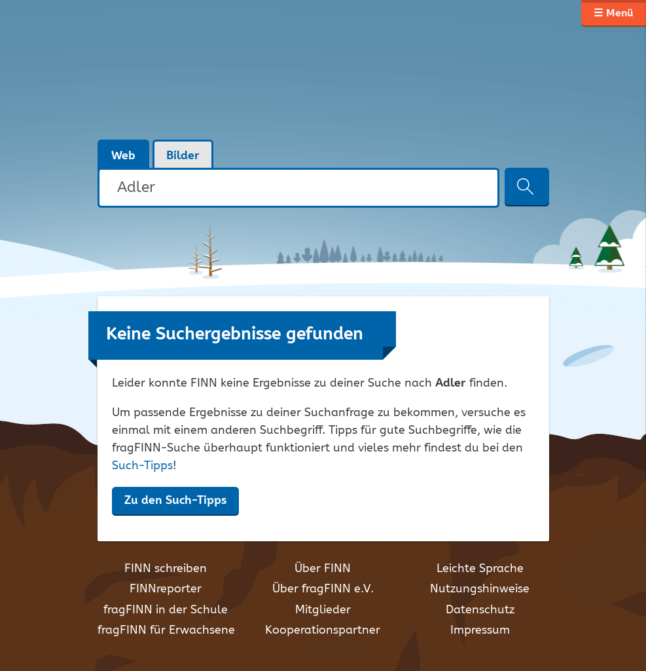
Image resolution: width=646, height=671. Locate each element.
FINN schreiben (165, 569)
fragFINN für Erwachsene (166, 630)
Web (123, 156)
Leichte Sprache (480, 569)
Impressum (480, 630)
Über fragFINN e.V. (323, 589)
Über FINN (323, 569)
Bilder (183, 156)
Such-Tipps (142, 466)
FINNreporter (166, 589)
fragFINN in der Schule (165, 610)
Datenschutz (480, 610)
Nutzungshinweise (479, 589)
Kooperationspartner (322, 630)
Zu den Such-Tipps (175, 500)
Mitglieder (323, 610)
